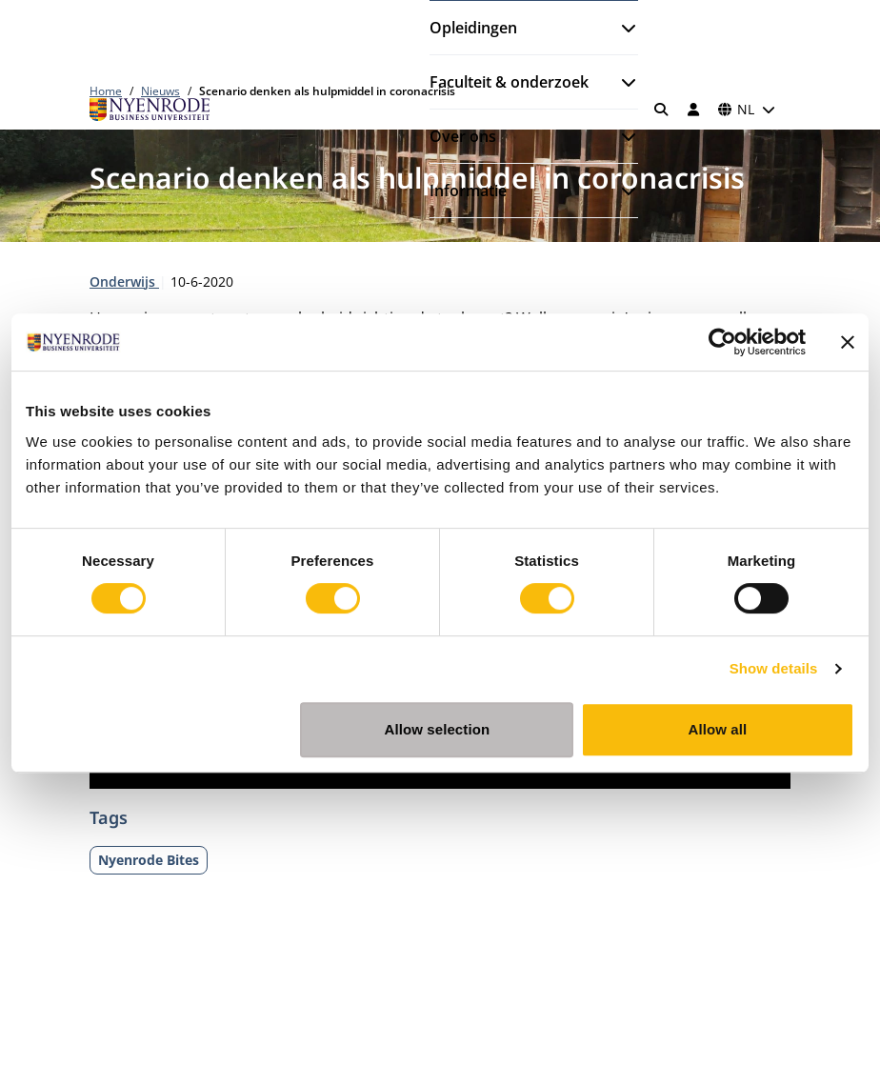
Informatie (468, 190)
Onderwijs (124, 281)
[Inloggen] (693, 109)
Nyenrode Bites (148, 860)
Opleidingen (473, 27)
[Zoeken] (661, 109)
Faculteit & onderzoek (509, 81)
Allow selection (437, 729)
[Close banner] (847, 342)
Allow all (718, 729)
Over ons (463, 136)
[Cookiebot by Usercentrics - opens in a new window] (722, 342)
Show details (774, 668)
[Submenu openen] (621, 27)
